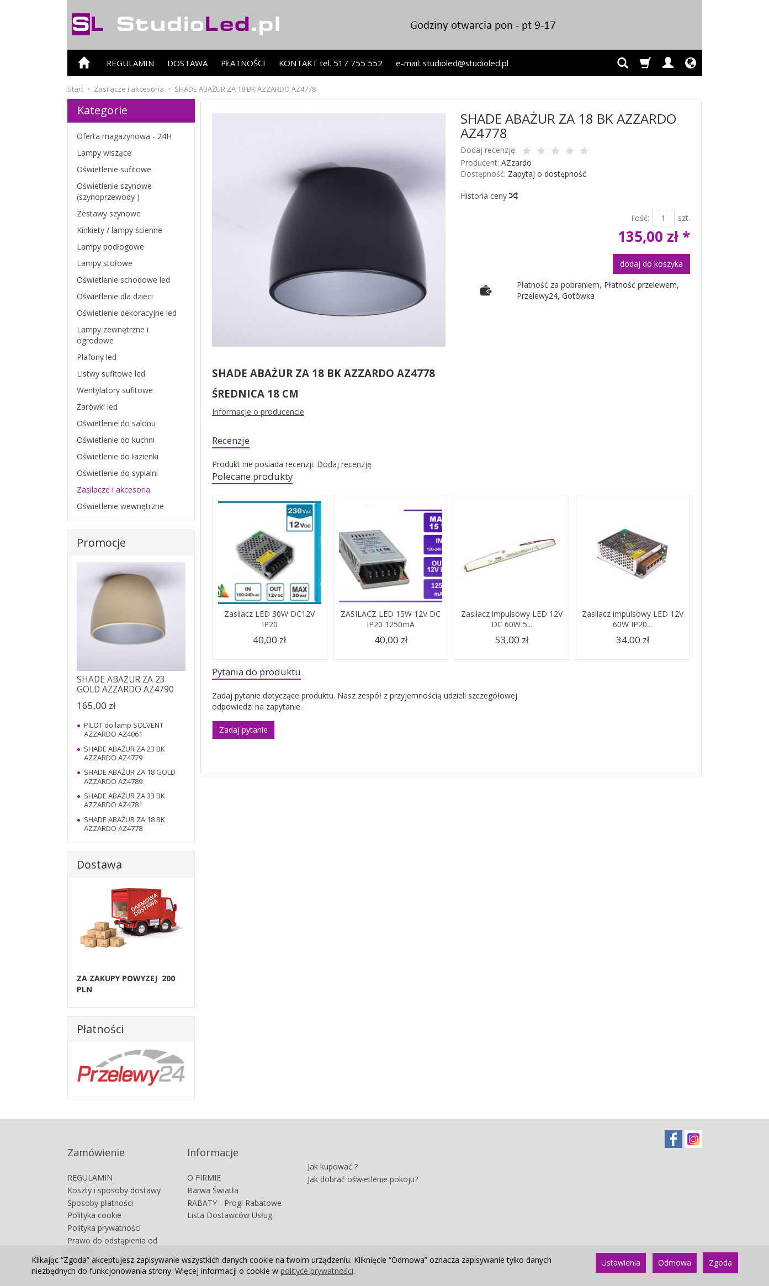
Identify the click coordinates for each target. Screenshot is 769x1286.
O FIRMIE (204, 1158)
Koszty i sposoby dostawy (114, 1171)
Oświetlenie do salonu (116, 423)
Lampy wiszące (104, 152)
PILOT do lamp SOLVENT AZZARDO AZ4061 (123, 729)
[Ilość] (664, 218)
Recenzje (234, 441)
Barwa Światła (212, 1171)
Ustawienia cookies (101, 1243)
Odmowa (674, 1262)
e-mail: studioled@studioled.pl (452, 62)
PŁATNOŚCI (243, 62)
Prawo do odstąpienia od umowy (112, 1226)
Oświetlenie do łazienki (117, 456)
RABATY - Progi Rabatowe (234, 1183)
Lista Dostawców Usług (229, 1195)
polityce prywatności (316, 1271)
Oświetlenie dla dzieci (115, 296)
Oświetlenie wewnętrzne (120, 506)
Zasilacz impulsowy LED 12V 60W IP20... (633, 623)
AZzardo (516, 162)
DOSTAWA (187, 62)
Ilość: (640, 218)
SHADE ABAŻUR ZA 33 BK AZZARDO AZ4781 (124, 800)
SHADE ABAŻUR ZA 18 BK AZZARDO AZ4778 (124, 823)
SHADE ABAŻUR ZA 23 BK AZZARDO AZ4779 (124, 753)
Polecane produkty (259, 479)
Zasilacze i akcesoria (113, 489)
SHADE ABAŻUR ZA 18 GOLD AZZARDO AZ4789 (130, 776)
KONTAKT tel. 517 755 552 (331, 62)
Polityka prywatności (104, 1208)
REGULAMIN (130, 62)
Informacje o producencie (258, 411)
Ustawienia (620, 1262)
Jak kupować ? (332, 1141)
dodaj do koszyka (651, 263)
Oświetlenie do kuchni (116, 440)
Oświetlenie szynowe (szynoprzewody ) (114, 191)
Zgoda (720, 1262)
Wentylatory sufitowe (115, 390)
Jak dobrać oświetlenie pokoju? (362, 1154)
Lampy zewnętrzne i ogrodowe (113, 335)
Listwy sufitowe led (111, 373)
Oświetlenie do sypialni (117, 473)
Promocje (101, 542)
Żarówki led (97, 406)
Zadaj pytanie (243, 736)
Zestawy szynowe (109, 213)
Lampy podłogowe (110, 246)
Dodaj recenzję (344, 466)
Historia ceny (488, 195)
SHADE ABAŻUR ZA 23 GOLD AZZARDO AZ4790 (125, 684)
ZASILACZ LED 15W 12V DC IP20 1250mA (390, 623)
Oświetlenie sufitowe (114, 169)
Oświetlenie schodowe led (123, 279)
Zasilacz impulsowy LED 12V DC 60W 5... (512, 623)
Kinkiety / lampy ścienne (119, 230)
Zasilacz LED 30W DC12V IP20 (269, 623)
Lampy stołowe (104, 263)
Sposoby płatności (100, 1183)
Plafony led (96, 357)
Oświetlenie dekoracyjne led (127, 313)
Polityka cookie (94, 1195)
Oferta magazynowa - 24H (124, 136)
